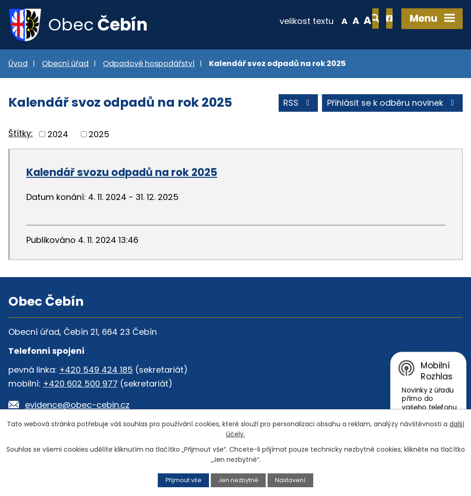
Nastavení (290, 480)
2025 (99, 134)
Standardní (326, 20)
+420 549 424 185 (96, 370)
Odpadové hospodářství (149, 64)
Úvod (18, 64)
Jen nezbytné (238, 480)
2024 (58, 134)
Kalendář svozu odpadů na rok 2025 (121, 172)
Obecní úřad (65, 64)
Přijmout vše (184, 480)
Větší (338, 20)
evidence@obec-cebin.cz (77, 405)
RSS (298, 103)
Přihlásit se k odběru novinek (392, 103)
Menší (314, 20)
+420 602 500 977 (80, 384)
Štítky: (20, 134)
